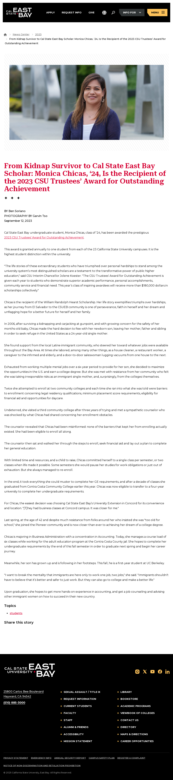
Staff (68, 720)
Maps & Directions (134, 734)
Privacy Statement (15, 758)
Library (126, 692)
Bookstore (129, 699)
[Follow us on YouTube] (152, 671)
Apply (50, 12)
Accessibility (74, 734)
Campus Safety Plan (102, 758)
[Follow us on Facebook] (160, 671)
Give (91, 12)
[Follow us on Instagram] (137, 671)
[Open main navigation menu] (157, 12)
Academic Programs (135, 706)
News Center (21, 34)
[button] (104, 12)
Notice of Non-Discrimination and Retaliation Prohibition (42, 765)
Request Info (72, 12)
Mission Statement (78, 741)
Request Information (80, 699)
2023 (38, 34)
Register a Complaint (131, 758)
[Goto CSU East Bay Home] (5, 34)
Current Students (78, 706)
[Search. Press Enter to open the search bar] (113, 12)
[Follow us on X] (145, 671)
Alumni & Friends (76, 727)
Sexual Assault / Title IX (82, 692)
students (16, 613)
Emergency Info (41, 758)
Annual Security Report (70, 758)
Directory (128, 727)
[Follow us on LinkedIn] (167, 671)
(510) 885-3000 (14, 702)
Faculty (70, 713)
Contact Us (129, 720)
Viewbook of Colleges (137, 713)
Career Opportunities (137, 741)
